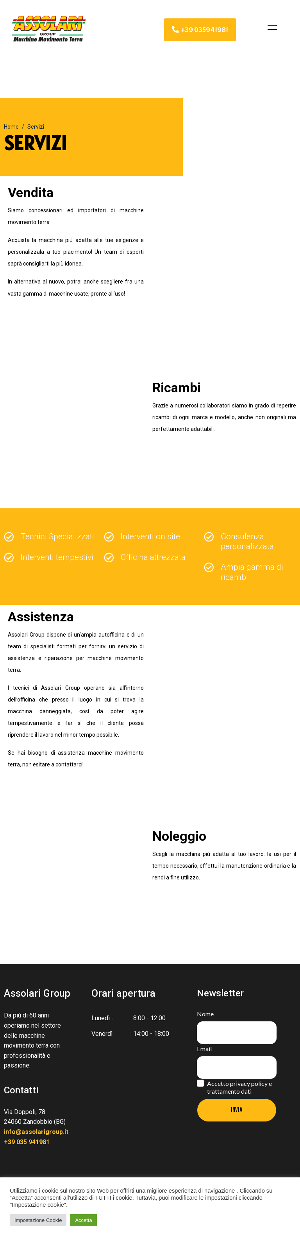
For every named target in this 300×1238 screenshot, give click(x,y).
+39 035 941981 (27, 1142)
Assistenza (41, 616)
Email (204, 1048)
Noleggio (179, 836)
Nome (205, 1013)
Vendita (31, 192)
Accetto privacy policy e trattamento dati (239, 1087)
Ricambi (176, 387)
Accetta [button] (83, 1220)
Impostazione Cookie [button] (38, 1220)
